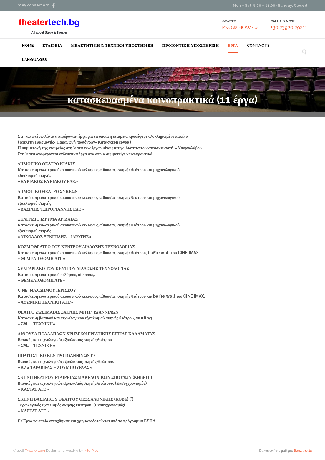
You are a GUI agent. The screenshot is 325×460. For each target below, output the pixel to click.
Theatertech (35, 451)
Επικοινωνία (303, 451)
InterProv (90, 451)
